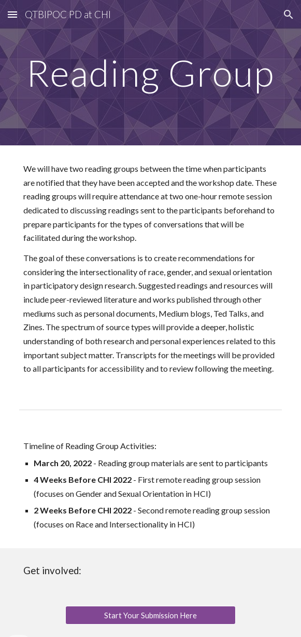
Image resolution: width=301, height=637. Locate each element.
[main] (150, 73)
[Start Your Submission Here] (150, 615)
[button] (12, 14)
